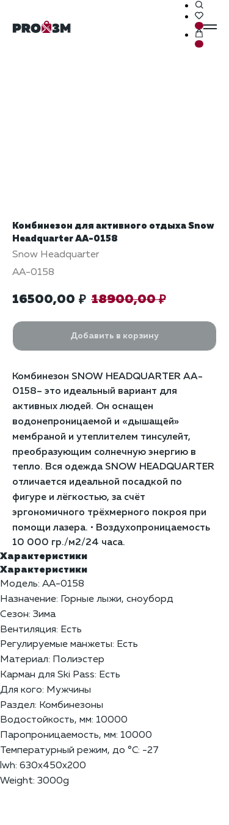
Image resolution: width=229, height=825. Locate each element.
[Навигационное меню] (210, 26)
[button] (199, 5)
